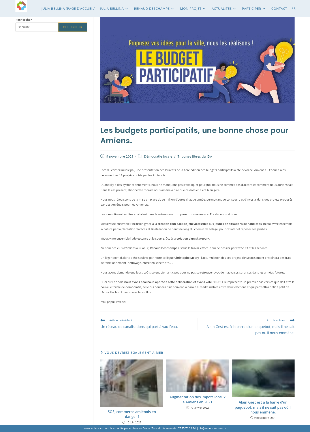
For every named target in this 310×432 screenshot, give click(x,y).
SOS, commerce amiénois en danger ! (132, 414)
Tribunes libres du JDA (195, 156)
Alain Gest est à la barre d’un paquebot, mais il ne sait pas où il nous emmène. (263, 407)
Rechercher (23, 20)
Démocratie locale (158, 156)
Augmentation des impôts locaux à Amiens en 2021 (197, 399)
